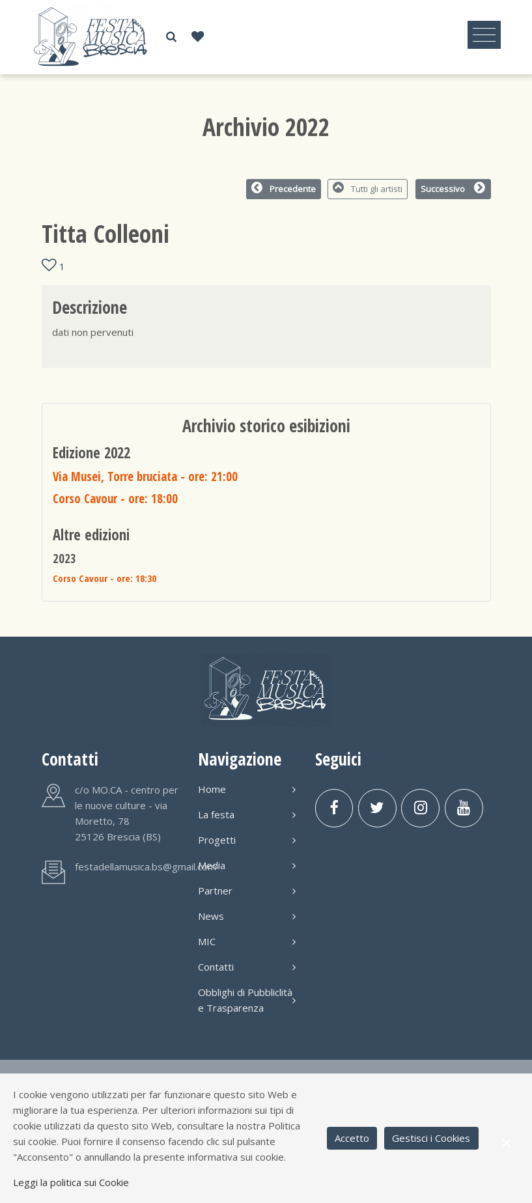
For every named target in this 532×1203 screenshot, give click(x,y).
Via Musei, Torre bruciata (145, 476)
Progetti (247, 839)
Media (247, 865)
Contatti (247, 966)
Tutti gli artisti (367, 188)
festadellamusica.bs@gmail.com (145, 866)
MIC (247, 941)
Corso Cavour (115, 498)
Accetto (352, 1137)
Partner (247, 890)
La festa (247, 814)
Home (247, 788)
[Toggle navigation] (484, 35)
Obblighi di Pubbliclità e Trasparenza (247, 1000)
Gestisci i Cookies (431, 1137)
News (247, 915)
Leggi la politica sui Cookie (71, 1182)
